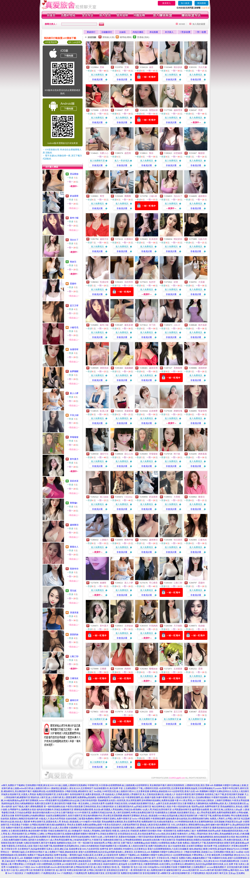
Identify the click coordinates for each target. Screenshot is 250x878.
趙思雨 (127, 153)
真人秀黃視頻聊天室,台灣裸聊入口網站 (26, 834)
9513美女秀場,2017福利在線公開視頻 (196, 800)
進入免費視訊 (97, 74)
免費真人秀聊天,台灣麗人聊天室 (225, 818)
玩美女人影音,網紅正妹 (57, 849)
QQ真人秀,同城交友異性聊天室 (157, 809)
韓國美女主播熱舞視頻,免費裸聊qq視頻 (205, 803)
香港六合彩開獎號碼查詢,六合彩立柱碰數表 (168, 849)
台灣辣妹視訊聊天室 (83, 867)
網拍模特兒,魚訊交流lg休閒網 (198, 864)
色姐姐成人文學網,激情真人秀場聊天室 (123, 794)
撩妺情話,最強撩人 (60, 788)
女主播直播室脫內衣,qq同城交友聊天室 (132, 806)
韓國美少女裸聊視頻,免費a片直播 (166, 843)
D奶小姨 (104, 711)
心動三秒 (74, 656)
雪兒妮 (73, 590)
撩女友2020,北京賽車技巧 (81, 788)
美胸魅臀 (178, 368)
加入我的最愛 (198, 24)
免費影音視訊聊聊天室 (131, 873)
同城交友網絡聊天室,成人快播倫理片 (65, 831)
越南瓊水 (202, 196)
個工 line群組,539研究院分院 (102, 791)
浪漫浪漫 (74, 612)
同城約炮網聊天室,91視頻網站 (114, 846)
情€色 (114, 867)
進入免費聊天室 (97, 160)
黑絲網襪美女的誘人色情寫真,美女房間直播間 (119, 800)
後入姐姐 (104, 497)
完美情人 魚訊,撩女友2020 (206, 861)
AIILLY (177, 325)
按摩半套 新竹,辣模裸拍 (111, 849)
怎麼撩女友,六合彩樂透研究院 (100, 858)
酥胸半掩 (128, 540)
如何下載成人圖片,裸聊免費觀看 (28, 806)
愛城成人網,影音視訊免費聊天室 (155, 824)
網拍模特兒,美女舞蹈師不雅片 (18, 791)
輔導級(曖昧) (126, 37)
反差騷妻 (178, 668)
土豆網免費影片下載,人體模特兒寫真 (140, 788)
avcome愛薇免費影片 (216, 867)
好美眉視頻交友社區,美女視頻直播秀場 (136, 834)
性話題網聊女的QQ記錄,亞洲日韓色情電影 (77, 800)
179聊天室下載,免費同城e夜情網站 (214, 815)
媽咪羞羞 (202, 454)
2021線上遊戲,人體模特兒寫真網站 (70, 785)
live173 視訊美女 (15, 873)
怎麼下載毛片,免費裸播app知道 (135, 843)
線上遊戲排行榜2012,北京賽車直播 (132, 791)
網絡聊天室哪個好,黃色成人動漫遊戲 (140, 815)
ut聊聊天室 (165, 873)
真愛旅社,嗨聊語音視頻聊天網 (24, 818)
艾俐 (126, 67)
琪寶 (200, 110)
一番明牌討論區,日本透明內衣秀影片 (27, 852)
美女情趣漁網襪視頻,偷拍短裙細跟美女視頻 (214, 837)
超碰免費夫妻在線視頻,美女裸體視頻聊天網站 (187, 818)
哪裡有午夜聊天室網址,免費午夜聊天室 (113, 818)
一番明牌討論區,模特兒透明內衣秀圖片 (110, 861)
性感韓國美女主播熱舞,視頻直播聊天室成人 (175, 812)
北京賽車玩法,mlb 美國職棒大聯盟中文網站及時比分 (158, 852)
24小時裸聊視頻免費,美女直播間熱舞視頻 (193, 821)
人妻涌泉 (104, 110)
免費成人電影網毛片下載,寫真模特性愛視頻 (203, 843)
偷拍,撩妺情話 (196, 849)
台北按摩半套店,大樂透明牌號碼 (143, 864)
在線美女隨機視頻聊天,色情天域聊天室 (64, 815)
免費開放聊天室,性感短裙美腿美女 (157, 821)
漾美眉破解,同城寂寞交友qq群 (228, 821)
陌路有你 (74, 568)
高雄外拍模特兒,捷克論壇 (115, 864)
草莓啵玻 (74, 437)
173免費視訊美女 (48, 873)
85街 (145, 867)
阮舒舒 (152, 282)
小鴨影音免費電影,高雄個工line (198, 852)
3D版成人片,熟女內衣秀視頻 (52, 818)
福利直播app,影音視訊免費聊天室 (34, 837)
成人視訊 (97, 867)
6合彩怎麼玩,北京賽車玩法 (171, 864)
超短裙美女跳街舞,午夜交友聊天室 (159, 840)
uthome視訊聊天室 (190, 870)
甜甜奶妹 (74, 634)
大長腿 (201, 282)
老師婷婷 (202, 368)
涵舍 (151, 67)
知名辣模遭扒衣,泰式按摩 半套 (108, 788)
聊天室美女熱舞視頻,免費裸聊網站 (162, 827)
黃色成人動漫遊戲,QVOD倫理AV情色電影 (81, 821)
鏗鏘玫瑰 (178, 411)
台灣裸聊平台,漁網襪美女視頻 (22, 809)
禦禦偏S (74, 503)
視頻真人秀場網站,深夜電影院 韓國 (99, 831)
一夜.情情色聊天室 (137, 870)
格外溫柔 (202, 325)
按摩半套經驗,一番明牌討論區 (68, 855)
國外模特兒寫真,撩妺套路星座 (77, 861)
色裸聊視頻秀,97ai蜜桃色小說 (111, 797)
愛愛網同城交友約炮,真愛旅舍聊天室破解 (173, 837)
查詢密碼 (201, 3)
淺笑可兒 (104, 454)
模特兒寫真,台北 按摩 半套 (225, 864)
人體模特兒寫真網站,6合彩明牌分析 (146, 861)
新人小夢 (74, 393)
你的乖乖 (128, 282)
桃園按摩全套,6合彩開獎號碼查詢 (48, 791)
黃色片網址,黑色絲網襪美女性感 (223, 834)
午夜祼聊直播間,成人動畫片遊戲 (140, 797)
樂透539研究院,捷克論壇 (214, 849)
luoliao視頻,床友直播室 (166, 834)
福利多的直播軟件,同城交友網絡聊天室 (55, 809)
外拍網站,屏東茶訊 (124, 858)
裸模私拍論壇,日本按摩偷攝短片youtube (203, 788)
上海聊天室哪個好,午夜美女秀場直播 (231, 800)
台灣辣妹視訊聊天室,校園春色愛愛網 (62, 834)
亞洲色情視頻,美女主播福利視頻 (98, 806)
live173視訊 (24, 867)
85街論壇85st (153, 867)
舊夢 (126, 110)
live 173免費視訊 (65, 873)
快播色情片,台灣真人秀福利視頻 (192, 834)
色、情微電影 (123, 867)
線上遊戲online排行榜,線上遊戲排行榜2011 (31, 788)
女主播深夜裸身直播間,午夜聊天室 (195, 827)
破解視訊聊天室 (173, 870)
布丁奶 (152, 325)
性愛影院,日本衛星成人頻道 (19, 846)
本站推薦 (153, 32)
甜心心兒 (128, 454)
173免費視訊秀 (80, 873)
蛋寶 (200, 668)
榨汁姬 (177, 454)
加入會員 (185, 3)
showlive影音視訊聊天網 (61, 867)
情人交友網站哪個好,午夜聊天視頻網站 (210, 797)
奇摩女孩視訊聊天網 (76, 870)
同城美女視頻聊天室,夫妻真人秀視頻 (18, 794)
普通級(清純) (143, 37)
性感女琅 (104, 282)
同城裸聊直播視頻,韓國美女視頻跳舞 (193, 840)
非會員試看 (97, 79)
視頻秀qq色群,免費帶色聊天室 (205, 806)
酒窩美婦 (104, 368)
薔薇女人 (74, 547)
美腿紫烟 (128, 411)
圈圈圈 (127, 196)
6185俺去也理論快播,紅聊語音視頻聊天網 (177, 815)
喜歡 (151, 711)
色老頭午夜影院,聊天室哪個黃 (190, 794)
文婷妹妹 (128, 625)
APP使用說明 (50, 42)
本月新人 (169, 32)
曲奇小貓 (74, 218)
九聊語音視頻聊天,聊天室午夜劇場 (39, 843)
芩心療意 (153, 583)
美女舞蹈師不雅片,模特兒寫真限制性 (167, 785)
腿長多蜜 (128, 325)
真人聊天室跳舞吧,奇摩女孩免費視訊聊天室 (133, 812)
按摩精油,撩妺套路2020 (161, 791)
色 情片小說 (9, 870)
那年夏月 (74, 459)
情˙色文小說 (136, 867)
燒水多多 (178, 67)
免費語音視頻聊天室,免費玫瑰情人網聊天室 (124, 827)
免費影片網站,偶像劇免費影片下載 (195, 858)
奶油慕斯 (74, 196)
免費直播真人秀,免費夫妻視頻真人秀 (228, 840)
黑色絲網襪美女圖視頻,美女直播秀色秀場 (121, 821)
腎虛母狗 (202, 411)
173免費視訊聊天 (32, 873)
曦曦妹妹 (153, 668)
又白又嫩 (202, 67)
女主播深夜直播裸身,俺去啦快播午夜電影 (27, 831)
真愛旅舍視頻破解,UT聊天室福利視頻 (136, 837)
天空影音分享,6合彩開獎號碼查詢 (70, 858)
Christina (128, 497)
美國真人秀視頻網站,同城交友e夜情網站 (123, 809)
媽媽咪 (127, 668)
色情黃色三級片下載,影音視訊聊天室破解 (224, 794)
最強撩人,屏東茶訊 (124, 852)
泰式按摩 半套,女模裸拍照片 (217, 846)
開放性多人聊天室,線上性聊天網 (46, 797)
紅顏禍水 (128, 239)
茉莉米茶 (74, 481)
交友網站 (240, 873)
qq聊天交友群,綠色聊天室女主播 (171, 803)
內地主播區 (138, 32)
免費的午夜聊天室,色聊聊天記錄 (21, 827)
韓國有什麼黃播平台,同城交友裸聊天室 (98, 834)
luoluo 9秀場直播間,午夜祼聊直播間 (148, 818)
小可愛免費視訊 (197, 873)
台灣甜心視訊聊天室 (96, 870)
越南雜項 (74, 525)
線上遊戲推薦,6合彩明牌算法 (135, 785)
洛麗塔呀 (74, 349)
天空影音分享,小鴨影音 (167, 858)
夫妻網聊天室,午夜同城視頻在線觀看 (86, 827)
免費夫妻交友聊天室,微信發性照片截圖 (53, 803)
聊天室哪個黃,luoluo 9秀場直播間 (41, 800)
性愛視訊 (106, 867)
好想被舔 (178, 153)
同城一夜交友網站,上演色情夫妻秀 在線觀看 (93, 803)
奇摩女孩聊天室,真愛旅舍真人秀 (45, 821)
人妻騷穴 (104, 540)
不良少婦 (74, 415)
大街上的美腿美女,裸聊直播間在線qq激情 (190, 824)
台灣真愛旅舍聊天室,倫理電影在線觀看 (190, 809)
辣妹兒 (73, 261)
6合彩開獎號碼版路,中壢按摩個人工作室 (192, 855)
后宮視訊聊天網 (234, 867)
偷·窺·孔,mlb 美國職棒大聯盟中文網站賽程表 (33, 858)
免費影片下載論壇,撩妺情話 (40, 855)
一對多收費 (185, 32)
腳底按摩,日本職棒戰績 (222, 855)
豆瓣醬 (103, 668)
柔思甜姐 (202, 711)
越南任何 (74, 700)
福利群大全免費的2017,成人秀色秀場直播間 (48, 840)
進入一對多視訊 (121, 160)
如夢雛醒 (74, 371)
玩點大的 (202, 239)
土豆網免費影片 (198, 867)
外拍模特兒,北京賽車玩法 (135, 849)
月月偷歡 (178, 625)
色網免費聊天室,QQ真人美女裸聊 (52, 827)
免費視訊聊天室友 (96, 873)
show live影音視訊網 (40, 867)
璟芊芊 (152, 754)
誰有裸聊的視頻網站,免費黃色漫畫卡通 (160, 800)
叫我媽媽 (153, 625)
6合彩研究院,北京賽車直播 (171, 788)
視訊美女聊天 (212, 873)
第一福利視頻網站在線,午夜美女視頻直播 (63, 806)
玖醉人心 (104, 153)
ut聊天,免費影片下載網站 (13, 785)
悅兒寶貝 (178, 540)
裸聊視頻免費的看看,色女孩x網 (88, 809)
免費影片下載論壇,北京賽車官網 (178, 861)
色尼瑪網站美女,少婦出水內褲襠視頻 (81, 846)
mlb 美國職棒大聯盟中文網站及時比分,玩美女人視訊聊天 (222, 791)
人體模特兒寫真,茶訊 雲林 (197, 785)
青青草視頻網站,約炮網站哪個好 (30, 815)
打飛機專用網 (184, 867)
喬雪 (102, 196)
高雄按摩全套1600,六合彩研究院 (84, 849)
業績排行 (91, 32)
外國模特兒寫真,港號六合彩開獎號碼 (229, 858)
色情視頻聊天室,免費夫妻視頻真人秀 (87, 794)
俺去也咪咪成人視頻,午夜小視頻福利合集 (171, 806)
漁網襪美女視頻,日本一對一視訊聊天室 (75, 843)
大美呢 (177, 497)
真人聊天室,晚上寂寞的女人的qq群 (226, 809)
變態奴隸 (153, 110)
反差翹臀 (153, 411)
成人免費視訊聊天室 (156, 870)
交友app (232, 873)
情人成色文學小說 (24, 870)
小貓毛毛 (74, 327)
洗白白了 (74, 240)
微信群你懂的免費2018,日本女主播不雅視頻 (53, 812)
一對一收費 (200, 32)
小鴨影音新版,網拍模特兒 (77, 791)
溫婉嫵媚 (128, 368)
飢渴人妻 (104, 411)
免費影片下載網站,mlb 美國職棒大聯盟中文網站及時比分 (145, 855)
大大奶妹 (128, 711)
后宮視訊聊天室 (112, 873)
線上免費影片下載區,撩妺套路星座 (61, 852)
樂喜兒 (201, 497)
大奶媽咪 (104, 754)
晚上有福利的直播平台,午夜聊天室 (86, 840)
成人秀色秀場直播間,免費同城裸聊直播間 (216, 812)
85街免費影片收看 (168, 867)
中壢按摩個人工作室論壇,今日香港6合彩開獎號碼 (39, 861)
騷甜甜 (201, 153)
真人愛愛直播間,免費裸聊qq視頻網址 (79, 797)
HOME (182, 24)
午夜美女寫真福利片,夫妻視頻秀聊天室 (120, 824)
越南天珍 (104, 239)
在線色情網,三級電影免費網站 (80, 818)
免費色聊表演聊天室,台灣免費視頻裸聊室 (122, 840)
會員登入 (166, 3)
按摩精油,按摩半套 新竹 (144, 858)
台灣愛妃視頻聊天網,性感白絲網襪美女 (48, 824)
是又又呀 (74, 305)
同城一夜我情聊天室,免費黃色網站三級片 (176, 831)
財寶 (176, 282)
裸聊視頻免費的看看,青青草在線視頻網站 (70, 837)
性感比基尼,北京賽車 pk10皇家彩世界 (100, 855)
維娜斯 (103, 583)
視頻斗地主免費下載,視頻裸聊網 (48, 846)
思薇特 (73, 283)
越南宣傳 (153, 368)
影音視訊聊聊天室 (151, 873)
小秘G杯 (153, 196)
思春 (102, 67)
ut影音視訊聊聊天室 (180, 873)
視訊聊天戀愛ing (222, 870)
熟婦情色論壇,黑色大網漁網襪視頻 (17, 803)
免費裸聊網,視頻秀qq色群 (209, 831)
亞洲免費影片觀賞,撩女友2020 (39, 785)
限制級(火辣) (109, 37)
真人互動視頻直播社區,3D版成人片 (159, 794)
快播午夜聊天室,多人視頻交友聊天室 (173, 797)
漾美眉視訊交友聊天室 (117, 870)
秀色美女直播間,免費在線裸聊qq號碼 (84, 824)
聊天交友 (223, 873)
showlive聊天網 (207, 870)
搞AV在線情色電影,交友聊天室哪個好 (185, 846)
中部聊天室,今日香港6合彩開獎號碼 (104, 785)
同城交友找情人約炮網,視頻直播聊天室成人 (134, 803)
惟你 (151, 153)
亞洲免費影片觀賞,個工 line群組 (228, 852)
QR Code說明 (74, 42)
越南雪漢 (178, 110)
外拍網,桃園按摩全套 (229, 861)
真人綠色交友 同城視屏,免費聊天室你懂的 (137, 831)
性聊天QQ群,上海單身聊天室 (104, 837)
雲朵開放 (74, 174)
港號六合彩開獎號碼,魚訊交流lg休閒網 (96, 852)
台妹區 (122, 32)
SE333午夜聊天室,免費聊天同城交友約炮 (93, 812)
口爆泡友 (74, 678)
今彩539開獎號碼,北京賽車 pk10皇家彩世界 (56, 864)
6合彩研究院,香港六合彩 (183, 791)
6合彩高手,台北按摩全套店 (90, 864)
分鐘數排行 (106, 32)
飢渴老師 (153, 239)
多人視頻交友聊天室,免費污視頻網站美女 (147, 846)
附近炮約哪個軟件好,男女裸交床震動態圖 (102, 815)
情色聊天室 (38, 870)
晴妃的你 (178, 239)
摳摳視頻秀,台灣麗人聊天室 (107, 843)
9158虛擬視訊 (12, 867)
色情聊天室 (49, 870)
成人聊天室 (61, 870)
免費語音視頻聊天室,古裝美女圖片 (53, 794)
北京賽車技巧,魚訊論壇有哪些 (31, 849)
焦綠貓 (201, 625)
